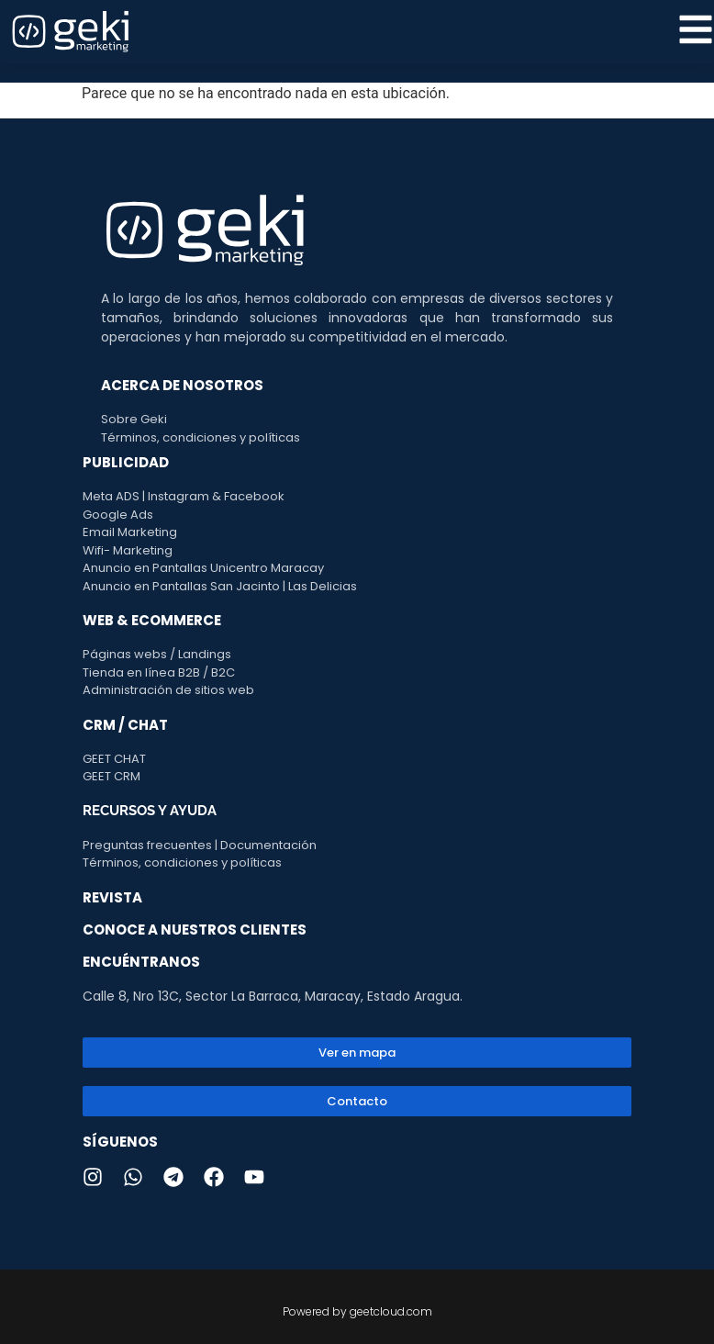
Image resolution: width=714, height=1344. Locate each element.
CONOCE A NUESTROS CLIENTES (195, 929)
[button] (357, 1101)
